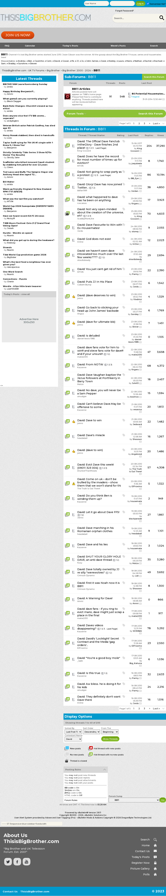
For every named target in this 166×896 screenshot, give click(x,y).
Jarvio (80, 517)
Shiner (135, 326)
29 (149, 255)
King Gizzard (84, 150)
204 (149, 145)
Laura (121, 61)
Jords (80, 231)
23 (149, 643)
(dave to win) (94, 450)
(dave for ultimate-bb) (100, 321)
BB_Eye (135, 178)
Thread (82, 135)
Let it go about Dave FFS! (102, 512)
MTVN (80, 166)
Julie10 (135, 383)
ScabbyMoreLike (85, 218)
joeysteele (137, 163)
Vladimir (137, 299)
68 (149, 365)
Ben (30, 61)
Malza (80, 384)
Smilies (68, 790)
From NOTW (94, 364)
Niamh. (10, 235)
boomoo (134, 396)
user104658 (13, 289)
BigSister (11, 257)
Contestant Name (73, 735)
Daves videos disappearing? (90, 627)
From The (106, 728)
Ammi (80, 601)
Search (154, 45)
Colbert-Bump (84, 284)
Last (156, 123)
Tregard (135, 96)
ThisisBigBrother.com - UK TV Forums (23, 70)
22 (149, 270)
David (57, 61)
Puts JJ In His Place (99, 281)
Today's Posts (70, 45)
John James (92, 61)
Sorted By (69, 728)
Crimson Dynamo (86, 575)
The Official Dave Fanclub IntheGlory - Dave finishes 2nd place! (98, 144)
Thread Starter (96, 135)
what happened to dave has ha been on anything (97, 198)
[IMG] (67, 793)
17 (149, 200)
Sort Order (88, 728)
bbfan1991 (82, 190)
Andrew (22, 61)
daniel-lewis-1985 (86, 338)
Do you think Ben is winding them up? (94, 497)
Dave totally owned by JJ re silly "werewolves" (98, 571)
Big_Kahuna (136, 663)
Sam (3, 63)
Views (160, 135)
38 (149, 187)
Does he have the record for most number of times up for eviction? (99, 160)
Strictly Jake (13, 157)
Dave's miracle (95, 435)
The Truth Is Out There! (135, 470)
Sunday (135, 314)
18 (149, 379)
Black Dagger (14, 101)
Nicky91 (11, 218)
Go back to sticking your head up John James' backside (98, 309)
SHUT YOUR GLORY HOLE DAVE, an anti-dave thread (99, 558)
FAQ (7, 45)
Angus (80, 178)
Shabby (12, 63)
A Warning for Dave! (99, 598)
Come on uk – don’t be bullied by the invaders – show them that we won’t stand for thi (99, 482)
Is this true (93, 673)
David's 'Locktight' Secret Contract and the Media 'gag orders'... (98, 642)
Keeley (112, 61)
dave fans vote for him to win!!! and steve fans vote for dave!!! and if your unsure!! (100, 351)
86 (149, 174)
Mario (129, 61)
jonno (80, 298)
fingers (135, 203)
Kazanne (81, 367)
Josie (103, 61)
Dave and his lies (97, 544)
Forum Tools (75, 113)
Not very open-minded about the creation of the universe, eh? (100, 212)
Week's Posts (118, 45)
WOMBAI (137, 631)
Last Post (133, 135)
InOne (80, 242)
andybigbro (13, 121)
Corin (49, 61)
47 (149, 352)
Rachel (147, 61)
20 (149, 406)
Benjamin (12, 147)
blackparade (135, 518)
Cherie (10, 281)
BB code (69, 787)
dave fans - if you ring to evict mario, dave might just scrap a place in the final (100, 612)
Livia (9, 138)
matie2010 (82, 357)
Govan (65, 61)
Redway (11, 242)
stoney (135, 231)
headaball (82, 438)
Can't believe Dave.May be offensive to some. (99, 405)
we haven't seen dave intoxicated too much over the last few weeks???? (100, 254)
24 (149, 686)
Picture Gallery (140, 868)
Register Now (141, 862)
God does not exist (98, 239)
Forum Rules (71, 800)
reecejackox (13, 267)
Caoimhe (39, 61)
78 (149, 628)
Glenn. (10, 167)
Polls (146, 874)
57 (149, 467)
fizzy (79, 562)
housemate (136, 501)
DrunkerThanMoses (87, 470)
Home (146, 845)
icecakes (82, 203)
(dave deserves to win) (101, 295)
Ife (72, 61)
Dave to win (94, 420)
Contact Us (142, 851)
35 (149, 559)
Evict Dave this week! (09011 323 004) (95, 466)
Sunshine (22, 63)
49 (149, 572)
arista (10, 86)
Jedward (137, 424)
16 (149, 436)
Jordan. (135, 191)
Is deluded (93, 335)
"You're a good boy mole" (103, 658)
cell (137, 576)
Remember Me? (156, 4)
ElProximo (137, 486)
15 (149, 393)
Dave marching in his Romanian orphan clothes (95, 529)
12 (149, 240)
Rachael (158, 61)
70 (149, 213)
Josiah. (10, 228)
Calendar (30, 45)
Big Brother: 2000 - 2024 (76, 70)
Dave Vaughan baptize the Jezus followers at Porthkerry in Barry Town (99, 378)
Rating (120, 135)
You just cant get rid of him (104, 269)
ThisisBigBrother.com (34, 891)
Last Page (101, 148)
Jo (82, 61)
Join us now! (17, 35)
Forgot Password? (124, 10)
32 (149, 674)
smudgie (81, 396)
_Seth (80, 661)
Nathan (138, 61)
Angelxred (136, 454)
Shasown (137, 439)
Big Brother (53, 70)
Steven (33, 63)
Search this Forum (154, 77)
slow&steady (83, 260)
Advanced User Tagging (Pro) (60, 817)
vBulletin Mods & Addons (90, 817)
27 (149, 514)
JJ (78, 61)
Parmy (135, 274)
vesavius (137, 409)
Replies (149, 135)
